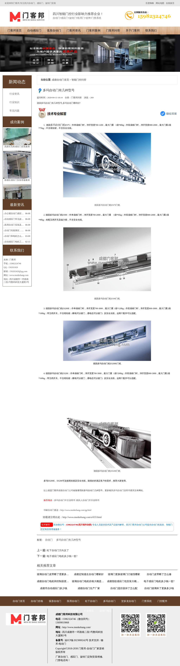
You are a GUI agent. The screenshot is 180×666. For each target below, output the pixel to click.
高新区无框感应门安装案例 (17, 150)
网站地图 (160, 3)
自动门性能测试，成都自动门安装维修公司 (14, 230)
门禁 (58, 660)
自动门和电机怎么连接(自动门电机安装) (14, 236)
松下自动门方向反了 (58, 550)
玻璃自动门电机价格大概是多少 (89, 581)
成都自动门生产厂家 (89, 588)
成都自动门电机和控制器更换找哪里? (54, 581)
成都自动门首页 (60, 79)
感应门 (74, 656)
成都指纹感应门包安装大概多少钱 (124, 581)
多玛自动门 (109, 601)
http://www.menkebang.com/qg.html (75, 510)
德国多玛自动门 (101, 205)
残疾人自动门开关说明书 (87, 500)
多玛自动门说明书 (121, 490)
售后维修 (73, 610)
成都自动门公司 (65, 490)
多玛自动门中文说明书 (64, 500)
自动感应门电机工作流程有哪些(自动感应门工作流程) (14, 241)
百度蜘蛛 (150, 3)
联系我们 (151, 30)
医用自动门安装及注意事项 (14, 225)
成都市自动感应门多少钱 (53, 588)
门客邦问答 (113, 30)
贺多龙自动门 (128, 601)
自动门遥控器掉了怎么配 (123, 588)
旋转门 (84, 656)
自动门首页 (19, 601)
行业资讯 (14, 94)
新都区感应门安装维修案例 (17, 184)
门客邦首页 (15, 30)
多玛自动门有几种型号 (68, 540)
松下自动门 (91, 601)
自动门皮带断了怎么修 (159, 574)
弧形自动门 (54, 30)
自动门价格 (37, 601)
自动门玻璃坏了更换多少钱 (159, 588)
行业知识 (14, 102)
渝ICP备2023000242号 (76, 640)
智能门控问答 (79, 79)
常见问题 (14, 110)
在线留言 (170, 3)
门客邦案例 (93, 30)
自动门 (49, 540)
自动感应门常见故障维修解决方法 (14, 219)
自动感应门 (34, 30)
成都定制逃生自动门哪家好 (89, 574)
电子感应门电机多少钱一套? (62, 556)
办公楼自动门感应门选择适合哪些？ (14, 213)
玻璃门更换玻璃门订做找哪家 (124, 574)
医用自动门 (73, 601)
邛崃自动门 (49, 510)
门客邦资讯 (74, 30)
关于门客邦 (133, 30)
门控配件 (162, 601)
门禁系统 (147, 601)
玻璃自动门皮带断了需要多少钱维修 (54, 574)
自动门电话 (105, 610)
